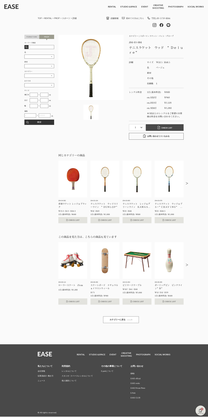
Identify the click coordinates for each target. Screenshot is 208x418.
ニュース (41, 382)
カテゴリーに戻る (121, 320)
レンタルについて (69, 372)
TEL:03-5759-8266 (158, 18)
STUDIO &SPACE (128, 6)
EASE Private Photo (138, 389)
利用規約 (66, 367)
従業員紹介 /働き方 (45, 377)
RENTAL (112, 6)
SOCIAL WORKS (196, 6)
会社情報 (41, 372)
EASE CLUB (136, 399)
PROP (58, 18)
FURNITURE (32, 37)
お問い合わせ (137, 367)
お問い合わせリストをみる (156, 136)
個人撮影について (69, 382)
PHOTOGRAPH (175, 6)
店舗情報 (110, 18)
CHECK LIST (165, 127)
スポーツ (67, 18)
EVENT (144, 6)
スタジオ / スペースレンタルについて (77, 377)
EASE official (136, 379)
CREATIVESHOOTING (158, 6)
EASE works (135, 384)
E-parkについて (107, 372)
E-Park (133, 394)
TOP (40, 18)
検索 (39, 122)
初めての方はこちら (131, 18)
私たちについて (45, 367)
